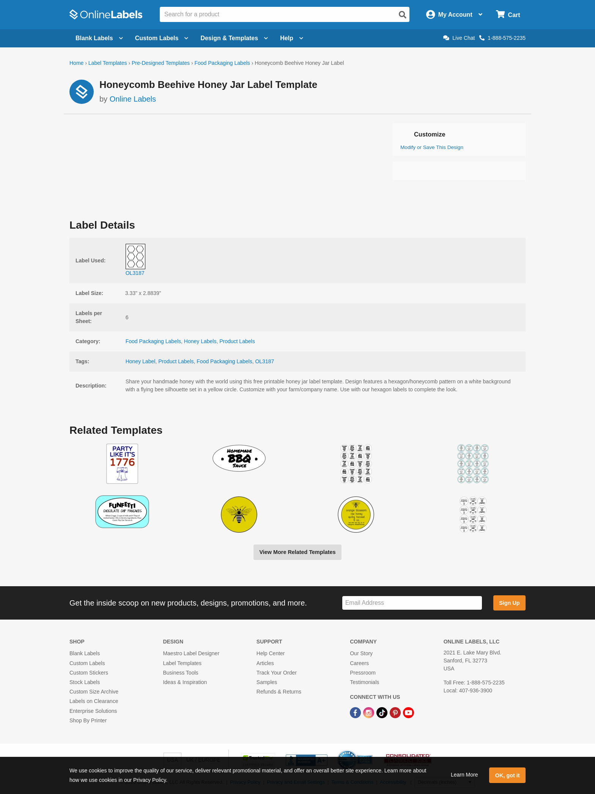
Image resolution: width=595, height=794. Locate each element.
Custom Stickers (88, 673)
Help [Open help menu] (291, 38)
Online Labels (133, 99)
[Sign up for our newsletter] (412, 603)
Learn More (464, 775)
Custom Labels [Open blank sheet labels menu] (162, 38)
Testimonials (364, 682)
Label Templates (107, 63)
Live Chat (459, 38)
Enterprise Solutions (93, 711)
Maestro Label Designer (191, 653)
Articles (265, 663)
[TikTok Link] (382, 712)
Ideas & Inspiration (185, 682)
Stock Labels (84, 682)
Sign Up (509, 603)
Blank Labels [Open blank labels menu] (99, 38)
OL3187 (264, 361)
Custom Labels (87, 663)
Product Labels (237, 341)
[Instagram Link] (369, 712)
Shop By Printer (88, 720)
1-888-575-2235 (502, 38)
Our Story (361, 653)
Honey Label (141, 361)
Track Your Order (277, 673)
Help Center (271, 653)
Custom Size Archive (93, 692)
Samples (267, 682)
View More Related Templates (297, 552)
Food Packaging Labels (222, 63)
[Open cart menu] (508, 15)
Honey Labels (200, 341)
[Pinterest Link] (396, 712)
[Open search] (402, 15)
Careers (359, 663)
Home (76, 63)
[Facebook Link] (356, 712)
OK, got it (507, 775)
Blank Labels (84, 653)
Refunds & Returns (279, 692)
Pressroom (363, 673)
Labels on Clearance (93, 701)
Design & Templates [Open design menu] (234, 38)
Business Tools (180, 673)
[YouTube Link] (408, 712)
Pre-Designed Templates (161, 63)
